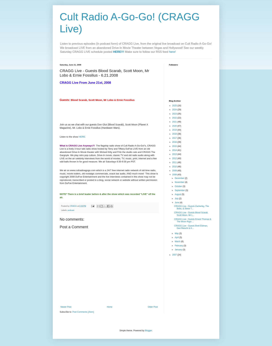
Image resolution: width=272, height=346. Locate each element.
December (180, 178)
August (178, 194)
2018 (174, 134)
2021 (174, 122)
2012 (174, 158)
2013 (174, 154)
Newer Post (66, 307)
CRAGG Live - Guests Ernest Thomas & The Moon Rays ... (192, 220)
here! (172, 51)
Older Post (153, 307)
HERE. (82, 136)
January (179, 249)
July (177, 198)
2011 (174, 162)
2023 (174, 114)
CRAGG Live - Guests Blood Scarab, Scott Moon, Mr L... (191, 213)
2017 (174, 138)
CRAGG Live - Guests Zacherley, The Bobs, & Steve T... (191, 207)
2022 (174, 118)
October (179, 186)
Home (109, 307)
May (177, 233)
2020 (174, 126)
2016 (174, 142)
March (178, 241)
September (180, 190)
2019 (174, 130)
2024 (174, 109)
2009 (174, 170)
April (177, 237)
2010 (174, 166)
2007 (174, 255)
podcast (71, 210)
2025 (174, 105)
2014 (174, 150)
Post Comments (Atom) (83, 312)
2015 (174, 146)
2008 (174, 174)
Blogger (148, 330)
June (177, 202)
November (180, 182)
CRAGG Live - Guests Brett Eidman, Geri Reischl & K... (191, 227)
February (179, 245)
